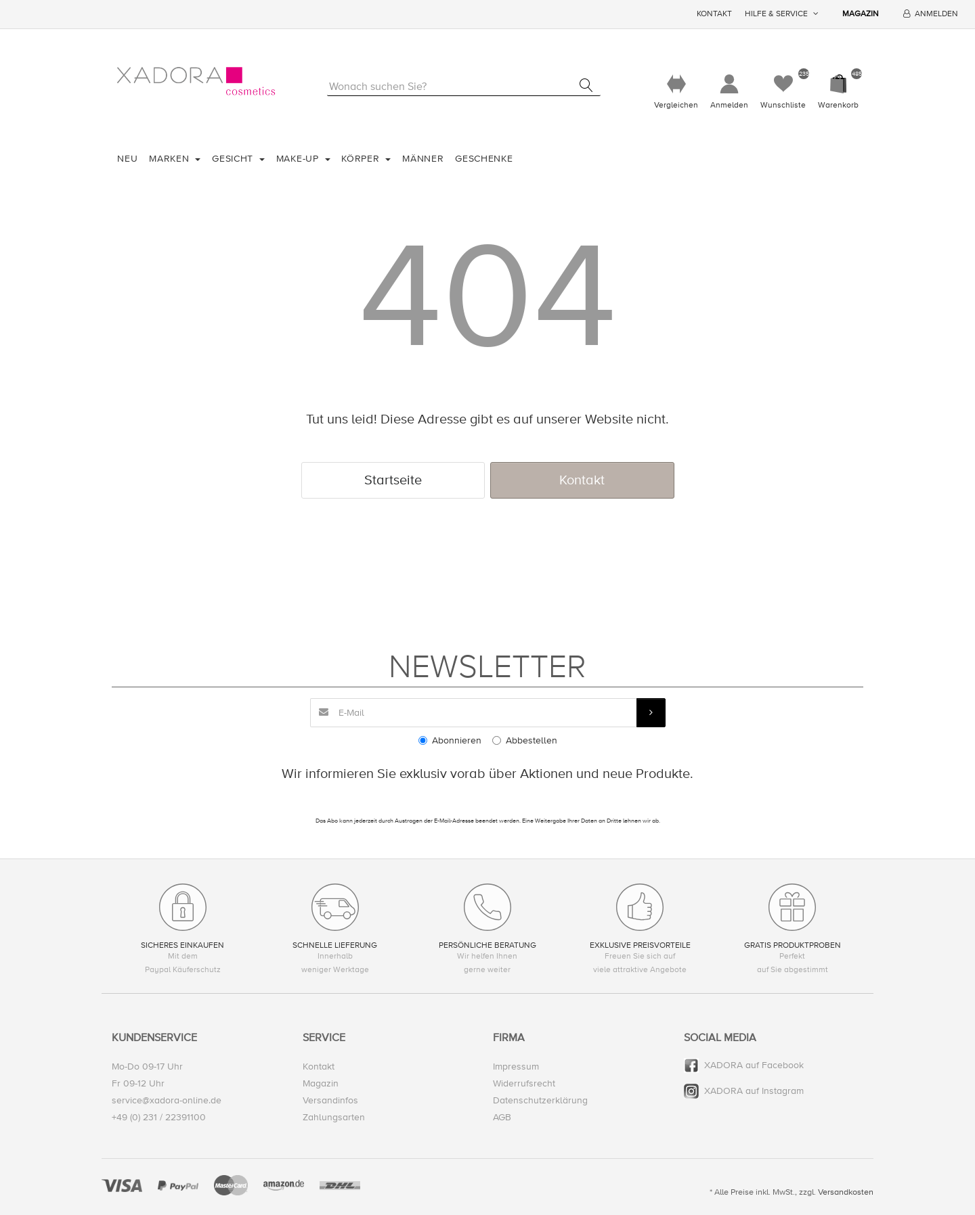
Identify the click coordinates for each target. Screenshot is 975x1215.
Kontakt (714, 14)
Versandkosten (845, 1192)
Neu (127, 158)
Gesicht (234, 158)
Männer (422, 158)
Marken (170, 158)
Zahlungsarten (334, 1117)
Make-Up (299, 158)
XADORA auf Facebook (754, 1065)
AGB (502, 1117)
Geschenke (484, 158)
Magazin (860, 14)
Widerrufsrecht (524, 1083)
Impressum (516, 1066)
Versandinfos (330, 1100)
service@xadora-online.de (166, 1100)
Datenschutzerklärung (540, 1100)
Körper (362, 158)
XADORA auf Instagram (754, 1091)
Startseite (393, 480)
